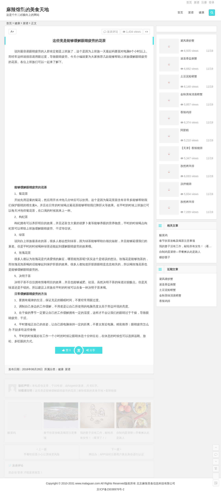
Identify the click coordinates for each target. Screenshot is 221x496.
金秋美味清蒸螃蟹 (191, 94)
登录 (211, 2)
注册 (204, 2)
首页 (189, 2)
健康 (201, 12)
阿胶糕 (184, 130)
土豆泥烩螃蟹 (188, 76)
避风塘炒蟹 (187, 40)
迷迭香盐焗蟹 (188, 58)
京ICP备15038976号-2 (110, 489)
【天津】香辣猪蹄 (191, 148)
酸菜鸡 (163, 235)
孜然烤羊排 (187, 165)
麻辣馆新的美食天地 (27, 9)
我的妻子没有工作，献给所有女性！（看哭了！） (189, 246)
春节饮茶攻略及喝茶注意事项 (177, 240)
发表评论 (111, 31)
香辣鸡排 (185, 112)
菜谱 (196, 2)
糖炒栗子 (164, 257)
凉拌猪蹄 (185, 183)
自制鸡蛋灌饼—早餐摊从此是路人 (180, 251)
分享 (90, 350)
